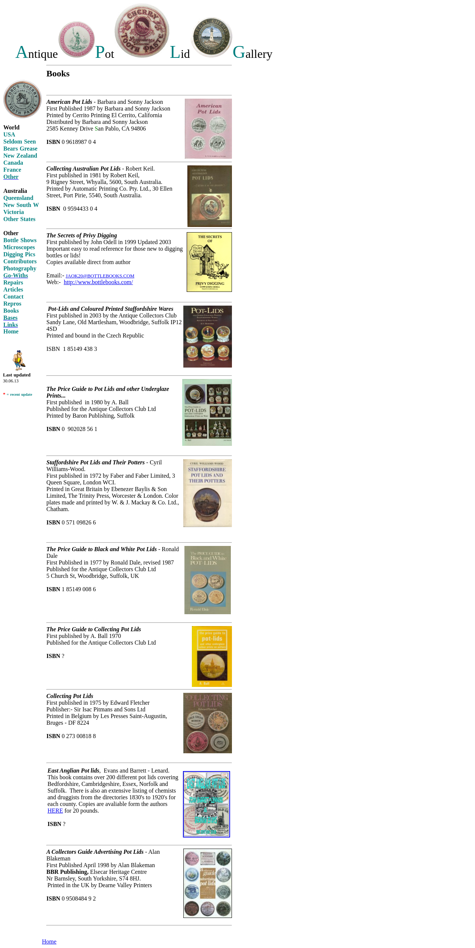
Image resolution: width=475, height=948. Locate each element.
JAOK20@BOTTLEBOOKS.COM (100, 276)
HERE (55, 810)
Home (49, 941)
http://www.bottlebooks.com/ (98, 282)
